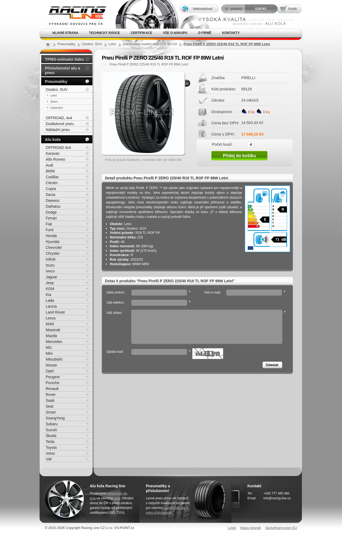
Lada (50, 300)
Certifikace (141, 33)
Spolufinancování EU (281, 528)
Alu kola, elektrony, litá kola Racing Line (73, 14)
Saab (50, 400)
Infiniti (51, 259)
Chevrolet (54, 247)
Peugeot (53, 377)
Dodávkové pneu (60, 124)
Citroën (52, 183)
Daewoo (52, 200)
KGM (50, 289)
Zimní (54, 101)
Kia (48, 294)
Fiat (49, 224)
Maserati (53, 330)
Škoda (51, 436)
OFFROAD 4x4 (58, 147)
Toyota (51, 447)
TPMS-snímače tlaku (64, 59)
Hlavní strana (65, 33)
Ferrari (51, 218)
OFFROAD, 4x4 (59, 118)
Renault (52, 389)
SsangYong (55, 418)
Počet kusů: (222, 144)
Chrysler (53, 253)
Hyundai (52, 241)
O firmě (204, 33)
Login (232, 528)
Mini (49, 353)
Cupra (51, 189)
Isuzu (50, 265)
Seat (49, 406)
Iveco (50, 271)
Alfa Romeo (55, 159)
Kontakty (231, 33)
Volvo (50, 453)
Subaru (52, 424)
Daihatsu (53, 206)
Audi (49, 165)
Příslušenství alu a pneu (62, 70)
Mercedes (54, 341)
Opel (50, 371)
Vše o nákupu (175, 33)
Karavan (53, 153)
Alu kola (52, 139)
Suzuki (51, 430)
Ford (49, 230)
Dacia (50, 194)
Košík (292, 9)
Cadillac (52, 177)
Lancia (51, 306)
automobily (171, 508)
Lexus (51, 318)
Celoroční (56, 107)
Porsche (52, 383)
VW (49, 459)
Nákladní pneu (58, 130)
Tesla (50, 441)
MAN (50, 324)
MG (49, 347)
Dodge (51, 212)
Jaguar (51, 277)
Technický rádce (104, 33)
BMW (50, 171)
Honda (51, 236)
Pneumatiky (56, 81)
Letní (53, 95)
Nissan (51, 365)
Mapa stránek (250, 528)
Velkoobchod (202, 9)
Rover (51, 394)
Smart (51, 412)
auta (117, 498)
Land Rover (55, 312)
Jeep (50, 283)
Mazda (51, 336)
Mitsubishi (54, 359)
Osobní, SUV (57, 89)
